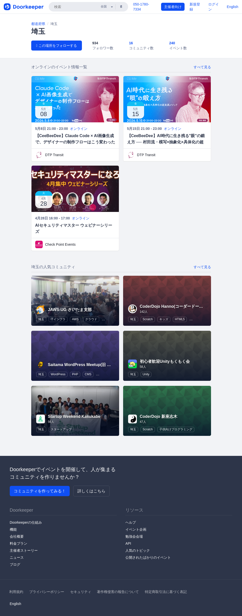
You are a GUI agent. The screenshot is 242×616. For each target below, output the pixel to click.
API (128, 543)
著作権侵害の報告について (118, 592)
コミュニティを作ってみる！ (40, 491)
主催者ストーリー (24, 550)
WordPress (58, 374)
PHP (75, 374)
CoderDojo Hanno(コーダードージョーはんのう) (184, 306)
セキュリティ (80, 592)
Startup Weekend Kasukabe (74, 416)
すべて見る (202, 67)
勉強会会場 (134, 536)
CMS (88, 374)
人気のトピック (137, 550)
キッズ (163, 319)
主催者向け (173, 7)
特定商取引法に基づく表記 (166, 592)
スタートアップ (61, 429)
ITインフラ (58, 319)
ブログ (15, 564)
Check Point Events (60, 244)
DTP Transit (54, 155)
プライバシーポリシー (46, 592)
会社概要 (17, 536)
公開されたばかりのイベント (148, 557)
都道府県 (38, 24)
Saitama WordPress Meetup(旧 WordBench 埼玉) (94, 365)
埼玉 (41, 319)
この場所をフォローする (56, 46)
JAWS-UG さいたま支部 (70, 309)
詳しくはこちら (91, 491)
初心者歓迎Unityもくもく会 (165, 361)
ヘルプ (130, 522)
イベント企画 (135, 529)
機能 (13, 529)
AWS (75, 319)
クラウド (91, 319)
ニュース (17, 557)
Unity (146, 374)
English (232, 7)
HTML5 (180, 319)
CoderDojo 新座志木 (158, 416)
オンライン (78, 129)
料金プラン (18, 543)
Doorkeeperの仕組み (26, 522)
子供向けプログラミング (175, 429)
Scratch (148, 319)
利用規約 (16, 592)
